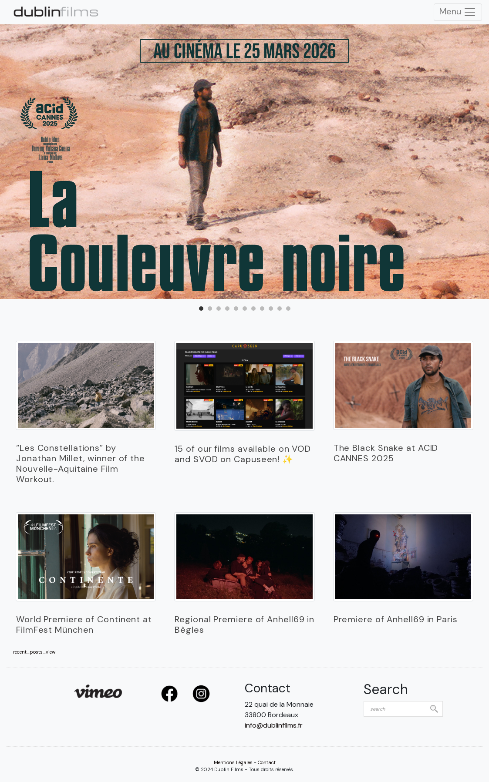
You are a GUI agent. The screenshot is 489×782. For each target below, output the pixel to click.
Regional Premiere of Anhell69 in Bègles (244, 624)
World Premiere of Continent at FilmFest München (84, 624)
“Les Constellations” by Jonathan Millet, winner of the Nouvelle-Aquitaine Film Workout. (80, 463)
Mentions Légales (233, 762)
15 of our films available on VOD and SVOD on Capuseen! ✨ (243, 454)
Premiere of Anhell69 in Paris (396, 619)
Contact (267, 762)
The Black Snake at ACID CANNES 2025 (386, 453)
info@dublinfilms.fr (274, 725)
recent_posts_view (34, 652)
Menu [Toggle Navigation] (457, 12)
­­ (86, 385)
